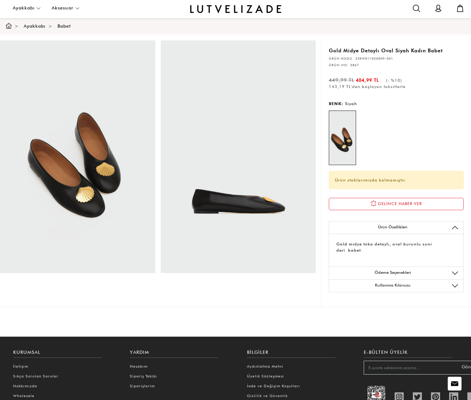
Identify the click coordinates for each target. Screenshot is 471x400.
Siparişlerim (142, 386)
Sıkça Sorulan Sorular (35, 376)
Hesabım (139, 366)
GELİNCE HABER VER (396, 203)
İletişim (20, 366)
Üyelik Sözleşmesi (265, 376)
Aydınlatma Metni (265, 366)
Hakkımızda (25, 386)
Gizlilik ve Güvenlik (267, 395)
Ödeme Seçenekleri (417, 273)
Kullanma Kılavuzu (417, 285)
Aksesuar (66, 8)
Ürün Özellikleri (418, 227)
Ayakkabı (27, 8)
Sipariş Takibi (143, 376)
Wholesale (24, 395)
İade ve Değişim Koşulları (273, 386)
